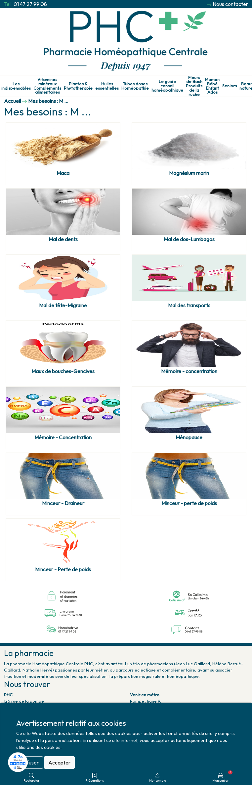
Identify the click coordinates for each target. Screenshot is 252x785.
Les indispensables (16, 86)
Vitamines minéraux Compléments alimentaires (47, 85)
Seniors (229, 86)
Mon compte (157, 777)
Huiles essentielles (107, 86)
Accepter (59, 762)
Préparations (94, 777)
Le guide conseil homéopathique (167, 85)
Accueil (12, 101)
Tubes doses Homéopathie (135, 86)
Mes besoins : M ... (48, 101)
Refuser (30, 762)
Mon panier (222, 776)
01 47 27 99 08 (30, 4)
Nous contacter (230, 4)
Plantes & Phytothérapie (78, 86)
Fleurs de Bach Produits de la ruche (194, 86)
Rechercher (31, 777)
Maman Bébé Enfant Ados (212, 85)
